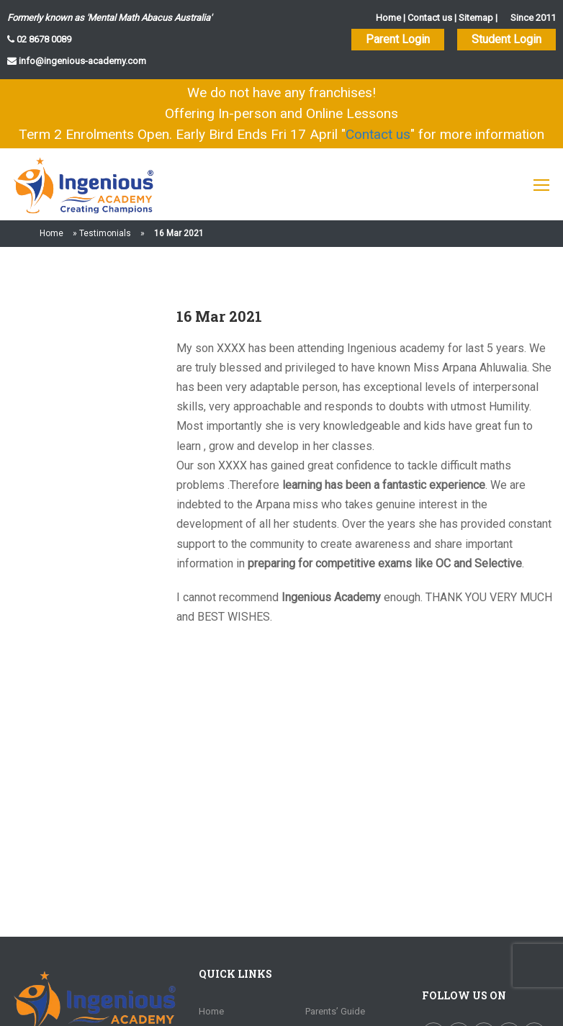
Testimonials (105, 233)
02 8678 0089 (42, 39)
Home (388, 17)
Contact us (429, 17)
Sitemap (476, 17)
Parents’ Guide (335, 1011)
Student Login (506, 39)
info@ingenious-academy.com (81, 60)
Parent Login (398, 39)
